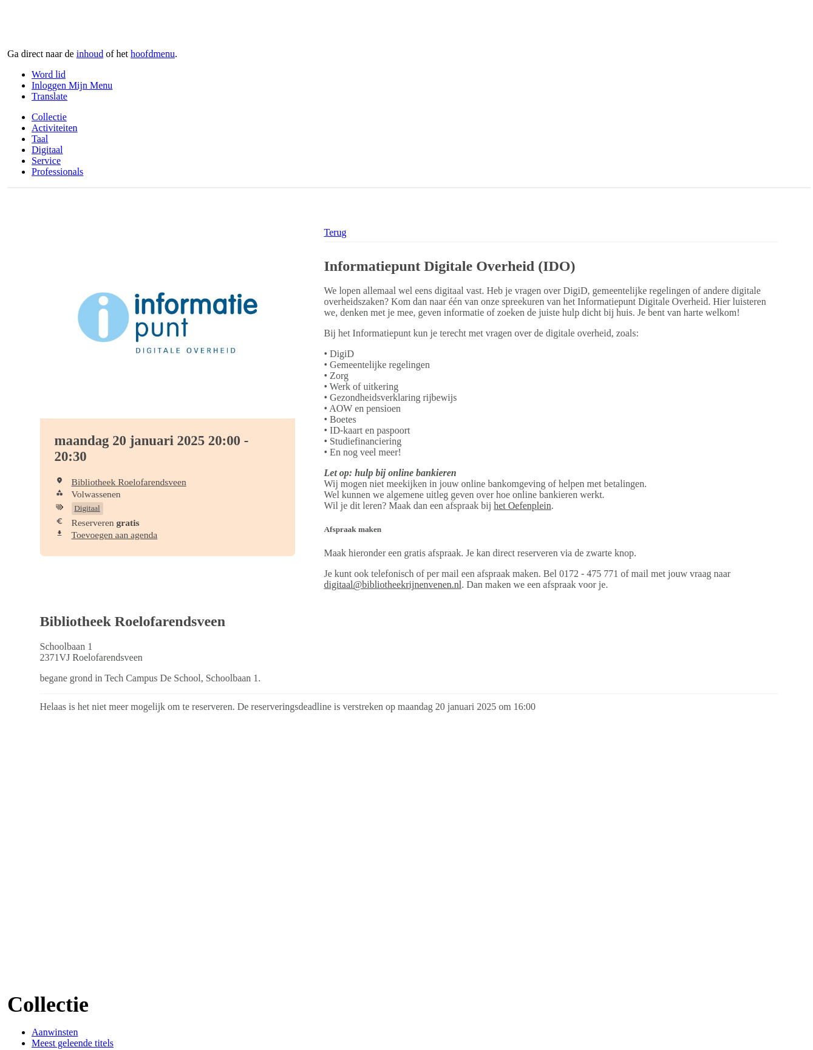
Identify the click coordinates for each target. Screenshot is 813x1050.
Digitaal (47, 150)
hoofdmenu (153, 54)
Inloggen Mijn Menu (72, 85)
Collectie (49, 117)
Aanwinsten (55, 1032)
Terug (335, 232)
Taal (40, 139)
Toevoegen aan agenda (115, 535)
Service (46, 160)
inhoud (90, 54)
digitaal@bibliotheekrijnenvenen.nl (393, 584)
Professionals (57, 171)
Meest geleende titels (73, 1043)
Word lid (49, 74)
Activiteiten (55, 128)
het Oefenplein (522, 505)
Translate (49, 96)
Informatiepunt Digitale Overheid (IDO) (450, 266)
